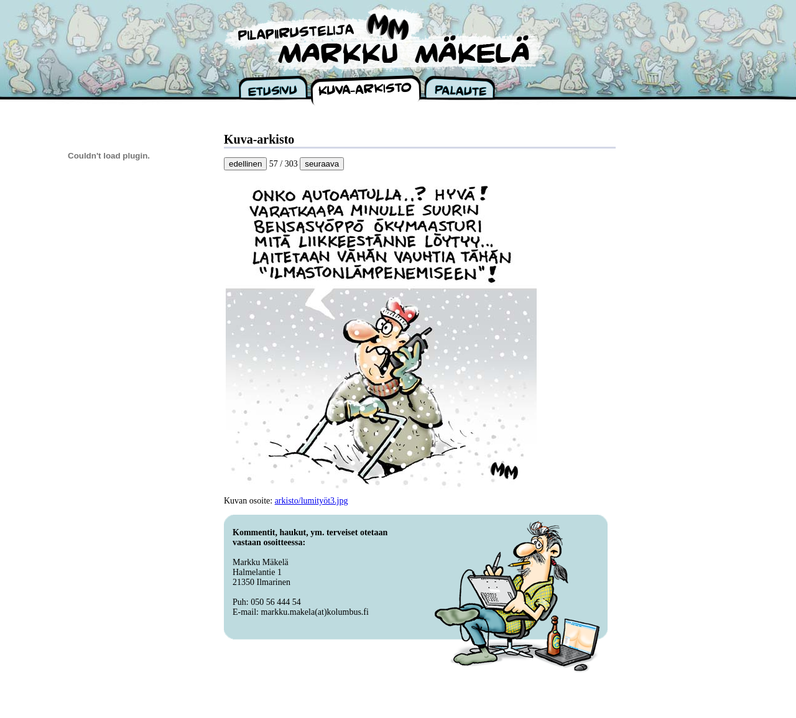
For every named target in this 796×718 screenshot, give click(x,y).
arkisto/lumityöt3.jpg (311, 500)
